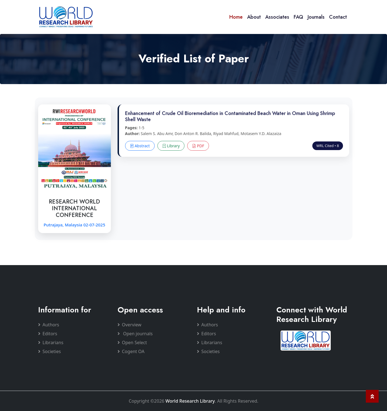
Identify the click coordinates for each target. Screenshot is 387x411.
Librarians (51, 342)
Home (236, 17)
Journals (316, 17)
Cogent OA (131, 351)
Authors (48, 325)
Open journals (135, 334)
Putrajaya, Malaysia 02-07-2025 (74, 224)
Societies (49, 351)
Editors (47, 334)
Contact (338, 17)
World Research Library (190, 401)
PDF (198, 145)
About (254, 17)
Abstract (140, 145)
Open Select (132, 342)
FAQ (298, 17)
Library (171, 145)
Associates (277, 17)
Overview (130, 325)
